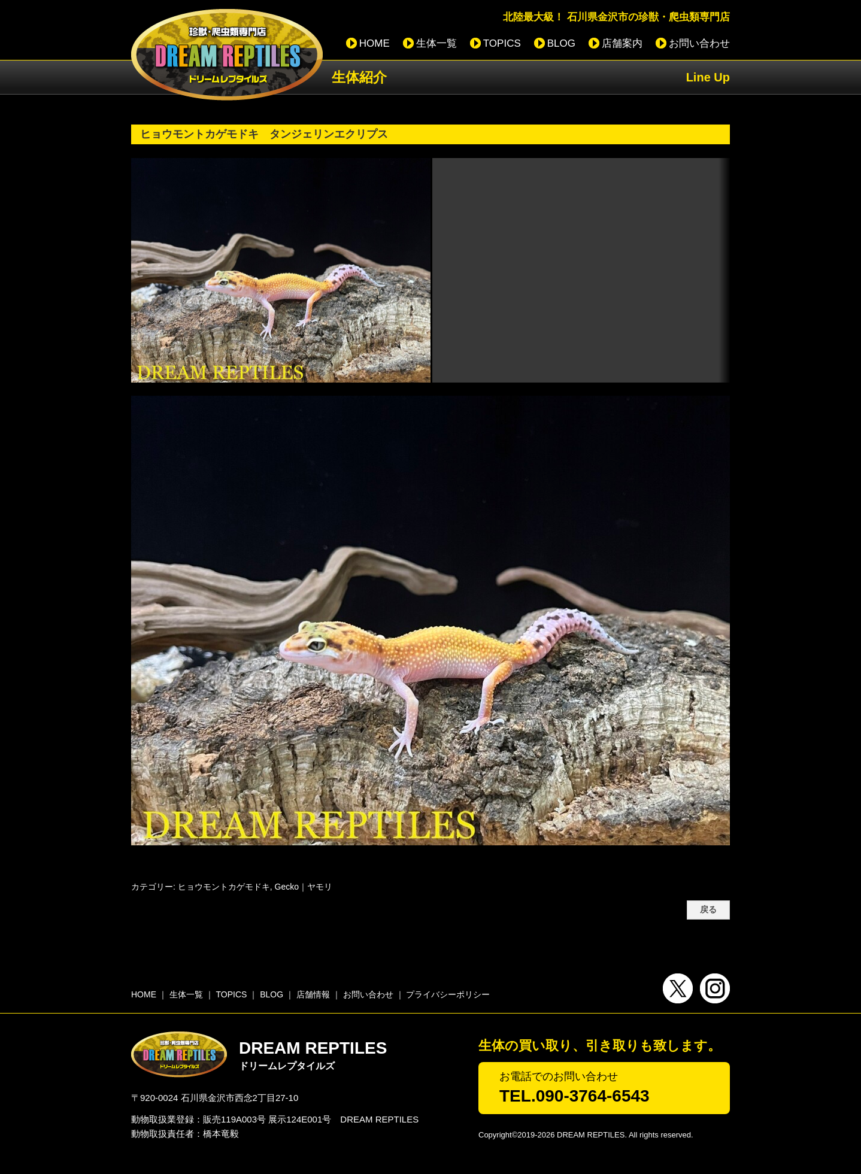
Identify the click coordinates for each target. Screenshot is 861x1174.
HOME (374, 43)
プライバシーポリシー (448, 994)
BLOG (561, 43)
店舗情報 (313, 994)
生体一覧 (436, 43)
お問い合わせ (699, 43)
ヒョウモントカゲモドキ (224, 886)
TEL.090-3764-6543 (574, 1096)
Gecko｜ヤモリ (303, 886)
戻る (708, 909)
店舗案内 (622, 43)
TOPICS (502, 43)
